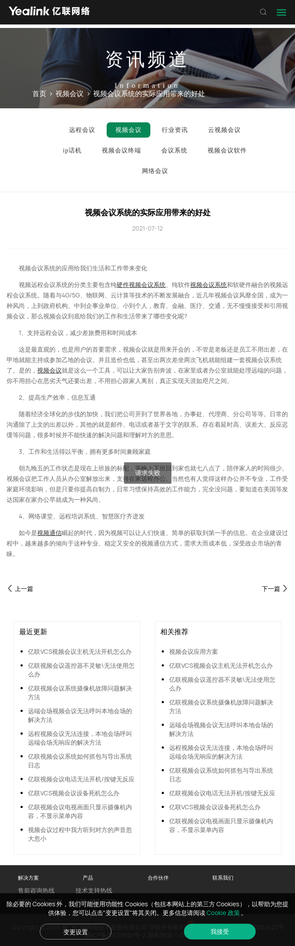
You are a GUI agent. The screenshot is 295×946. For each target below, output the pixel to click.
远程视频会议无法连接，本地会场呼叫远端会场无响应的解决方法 (80, 737)
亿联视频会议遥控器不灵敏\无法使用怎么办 (81, 669)
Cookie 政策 (224, 912)
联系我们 (222, 877)
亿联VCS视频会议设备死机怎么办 (73, 793)
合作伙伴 (158, 877)
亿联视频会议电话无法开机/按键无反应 (81, 779)
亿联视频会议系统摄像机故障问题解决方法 (80, 692)
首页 (39, 93)
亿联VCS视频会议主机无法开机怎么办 (80, 651)
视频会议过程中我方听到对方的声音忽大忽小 (80, 833)
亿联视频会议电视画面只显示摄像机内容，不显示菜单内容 (80, 811)
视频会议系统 (208, 284)
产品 (88, 877)
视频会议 (69, 93)
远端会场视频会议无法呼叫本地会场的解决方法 (80, 715)
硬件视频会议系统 (141, 284)
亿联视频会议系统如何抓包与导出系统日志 (80, 760)
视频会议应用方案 (193, 651)
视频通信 (49, 532)
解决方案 (28, 877)
